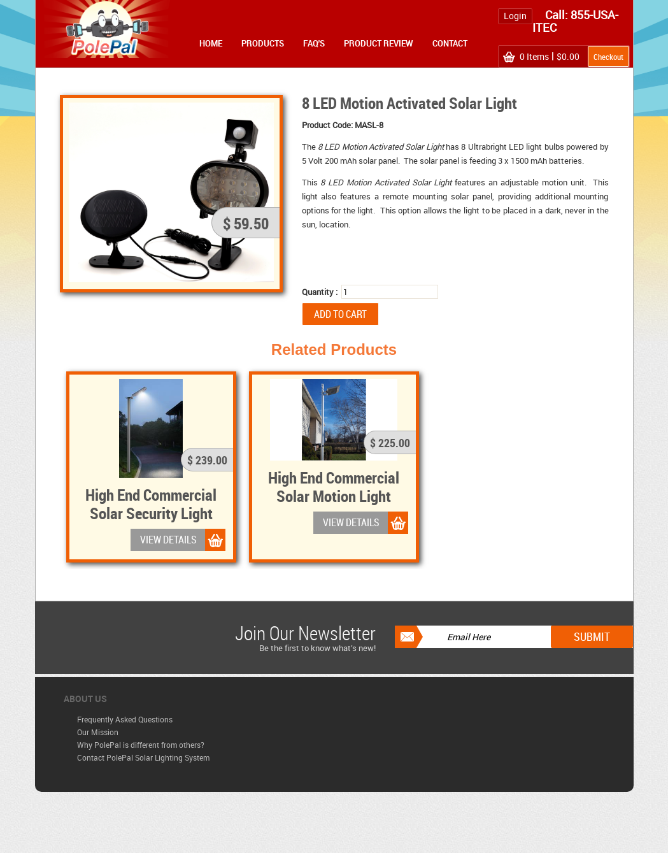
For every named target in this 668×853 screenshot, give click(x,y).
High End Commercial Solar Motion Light (333, 486)
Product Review (378, 43)
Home (210, 43)
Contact (449, 43)
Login (515, 16)
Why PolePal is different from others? (140, 745)
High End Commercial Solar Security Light (151, 504)
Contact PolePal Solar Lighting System (143, 757)
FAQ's (314, 43)
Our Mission (97, 732)
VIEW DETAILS (168, 540)
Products (262, 43)
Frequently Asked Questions (125, 719)
